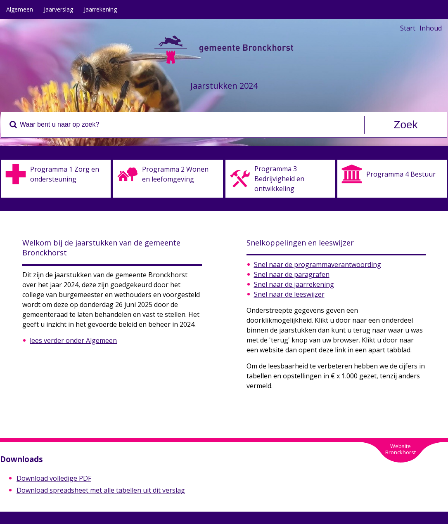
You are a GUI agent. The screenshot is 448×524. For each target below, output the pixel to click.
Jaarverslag (58, 9)
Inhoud (431, 28)
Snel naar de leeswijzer (289, 294)
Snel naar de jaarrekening (294, 284)
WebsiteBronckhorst (400, 449)
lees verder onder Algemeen (73, 340)
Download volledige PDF (54, 478)
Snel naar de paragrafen (291, 274)
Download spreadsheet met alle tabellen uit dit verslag (101, 490)
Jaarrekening (100, 9)
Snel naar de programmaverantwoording (317, 264)
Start (407, 28)
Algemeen (19, 9)
